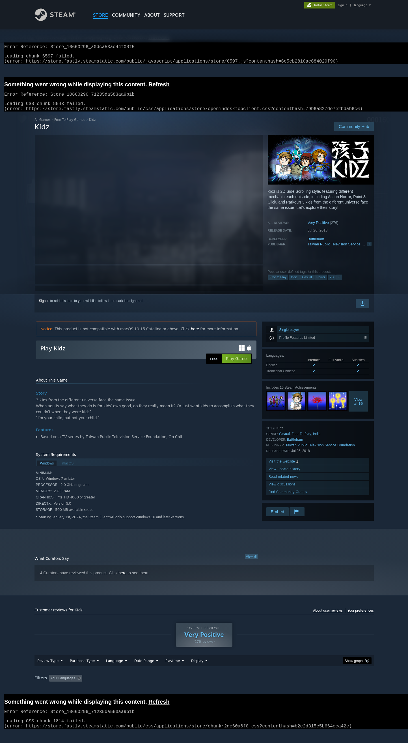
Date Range (144, 667)
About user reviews (328, 617)
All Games (42, 126)
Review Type (48, 667)
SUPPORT (174, 15)
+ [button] (339, 284)
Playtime (172, 667)
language (360, 5)
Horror (320, 284)
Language (114, 667)
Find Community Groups (288, 498)
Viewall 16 (358, 408)
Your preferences (360, 617)
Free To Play (301, 440)
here (122, 579)
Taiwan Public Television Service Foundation (344, 251)
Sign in (44, 308)
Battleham (316, 246)
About (152, 15)
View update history (284, 476)
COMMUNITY (126, 15)
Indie (294, 284)
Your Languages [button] (63, 685)
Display (197, 667)
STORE (100, 15)
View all (251, 563)
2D (332, 284)
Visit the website (284, 468)
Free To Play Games (69, 126)
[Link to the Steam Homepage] (59, 19)
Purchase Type (82, 667)
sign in (342, 5)
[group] (204, 685)
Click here (190, 335)
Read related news (283, 483)
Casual (307, 284)
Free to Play (278, 284)
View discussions (282, 491)
